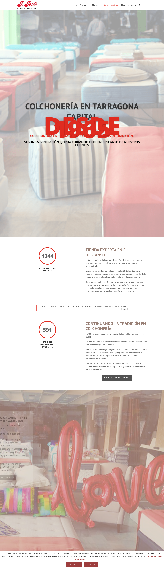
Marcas (95, 5)
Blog (123, 5)
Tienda (83, 5)
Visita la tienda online (116, 377)
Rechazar (74, 564)
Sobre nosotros (111, 5)
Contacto (132, 5)
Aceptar (90, 564)
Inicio (74, 5)
